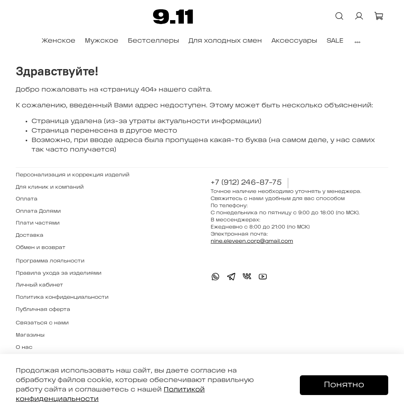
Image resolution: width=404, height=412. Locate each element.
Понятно (344, 385)
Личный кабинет (39, 285)
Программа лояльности (50, 261)
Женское (58, 41)
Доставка (29, 235)
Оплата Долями (38, 211)
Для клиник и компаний (50, 187)
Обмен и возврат (40, 247)
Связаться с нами (42, 323)
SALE (335, 41)
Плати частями (38, 223)
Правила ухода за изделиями (58, 273)
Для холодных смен (225, 41)
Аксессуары (294, 41)
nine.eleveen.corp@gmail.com (252, 241)
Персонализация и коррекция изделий (72, 175)
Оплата (26, 199)
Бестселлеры (153, 41)
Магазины (30, 335)
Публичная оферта (43, 309)
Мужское (101, 41)
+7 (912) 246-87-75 (246, 183)
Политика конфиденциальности (62, 297)
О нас (24, 347)
